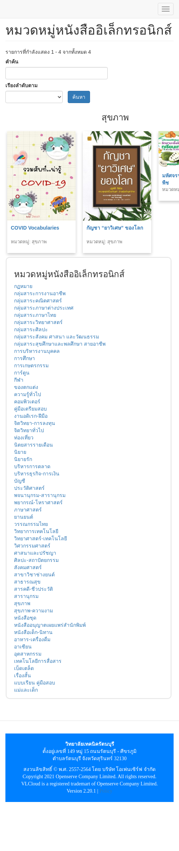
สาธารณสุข (27, 582)
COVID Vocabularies (35, 228)
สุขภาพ (22, 603)
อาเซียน (23, 647)
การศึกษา (24, 358)
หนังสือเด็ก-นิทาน (33, 632)
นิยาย (20, 452)
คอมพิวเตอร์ (27, 401)
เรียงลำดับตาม (21, 85)
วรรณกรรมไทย (31, 524)
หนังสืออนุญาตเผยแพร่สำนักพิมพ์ (50, 625)
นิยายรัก (23, 459)
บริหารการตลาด (32, 466)
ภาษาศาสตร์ (28, 510)
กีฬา (18, 380)
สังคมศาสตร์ (28, 567)
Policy (105, 791)
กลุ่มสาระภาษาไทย (35, 315)
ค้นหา (78, 97)
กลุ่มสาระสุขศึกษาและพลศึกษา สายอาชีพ (60, 344)
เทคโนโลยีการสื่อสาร (38, 661)
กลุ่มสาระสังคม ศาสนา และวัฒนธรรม (56, 337)
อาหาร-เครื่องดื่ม (32, 639)
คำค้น (11, 62)
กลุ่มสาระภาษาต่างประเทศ (43, 308)
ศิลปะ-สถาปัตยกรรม (36, 560)
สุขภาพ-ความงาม (33, 610)
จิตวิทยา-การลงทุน (34, 423)
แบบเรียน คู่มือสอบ (34, 683)
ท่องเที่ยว (23, 437)
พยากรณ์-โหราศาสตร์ (38, 502)
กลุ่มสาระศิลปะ (31, 329)
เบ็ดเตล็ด (24, 668)
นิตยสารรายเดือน (33, 445)
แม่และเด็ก (26, 690)
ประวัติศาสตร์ (29, 488)
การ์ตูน (22, 373)
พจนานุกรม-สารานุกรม (40, 495)
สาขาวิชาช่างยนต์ (34, 574)
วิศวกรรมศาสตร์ (32, 546)
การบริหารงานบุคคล (37, 351)
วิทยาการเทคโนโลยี (36, 531)
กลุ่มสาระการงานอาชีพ (40, 293)
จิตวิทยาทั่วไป (29, 430)
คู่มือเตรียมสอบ (30, 409)
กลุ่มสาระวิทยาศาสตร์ (38, 322)
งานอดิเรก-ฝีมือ (31, 416)
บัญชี (19, 481)
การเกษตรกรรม (31, 365)
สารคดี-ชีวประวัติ (33, 589)
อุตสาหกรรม (27, 654)
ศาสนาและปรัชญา (35, 553)
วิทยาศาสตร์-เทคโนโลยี (40, 538)
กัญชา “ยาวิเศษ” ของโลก (114, 228)
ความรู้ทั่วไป (27, 394)
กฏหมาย (23, 286)
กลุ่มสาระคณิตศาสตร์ (38, 300)
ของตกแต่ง (26, 387)
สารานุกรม (26, 596)
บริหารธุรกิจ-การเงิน (36, 474)
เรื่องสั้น (22, 675)
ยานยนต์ (23, 517)
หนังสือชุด (25, 618)
